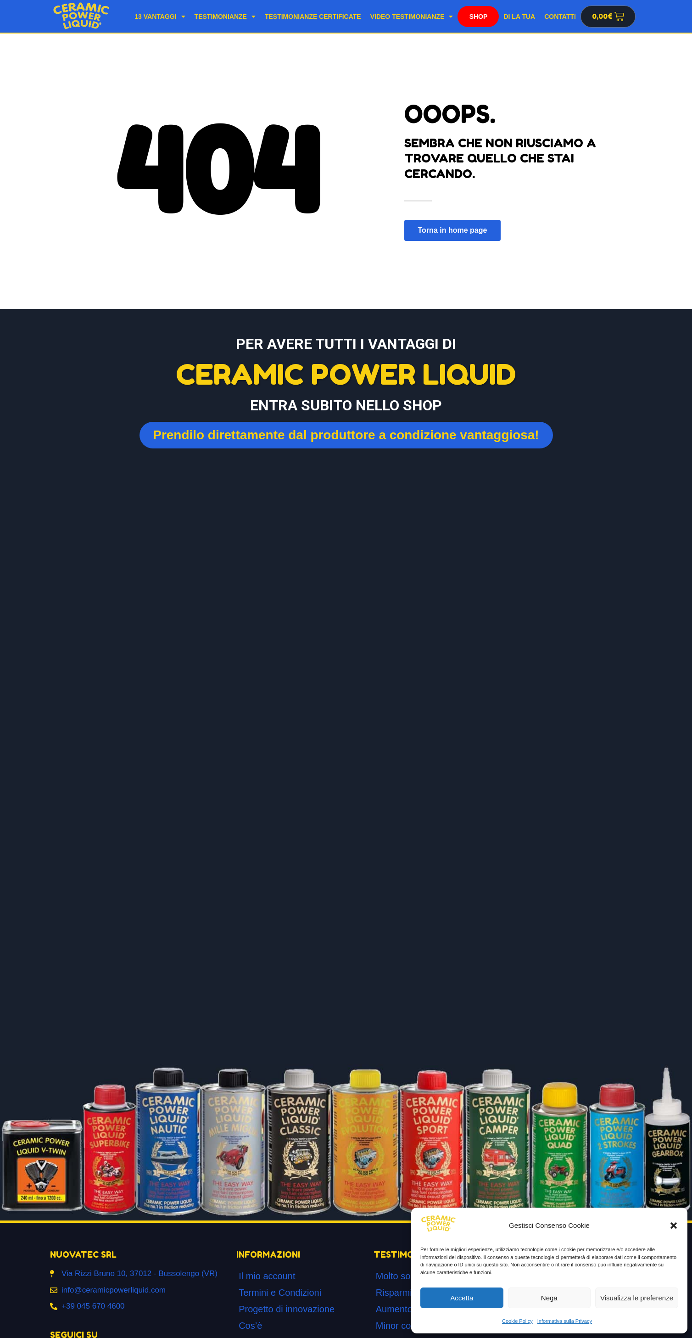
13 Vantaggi (159, 16)
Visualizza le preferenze (636, 1298)
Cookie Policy (517, 1321)
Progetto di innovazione (287, 1309)
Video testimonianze (411, 16)
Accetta (461, 1298)
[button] (673, 1225)
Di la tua (519, 16)
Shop (478, 16)
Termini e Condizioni (280, 1293)
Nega (549, 1298)
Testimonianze (225, 16)
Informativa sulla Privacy (564, 1321)
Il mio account (267, 1276)
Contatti (560, 16)
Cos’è (250, 1326)
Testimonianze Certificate (313, 16)
